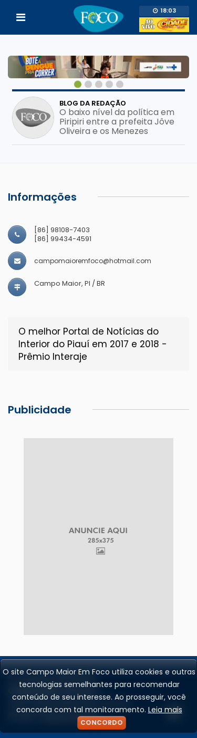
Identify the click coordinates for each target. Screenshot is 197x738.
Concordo (101, 722)
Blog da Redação (92, 103)
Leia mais (165, 709)
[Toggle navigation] (21, 17)
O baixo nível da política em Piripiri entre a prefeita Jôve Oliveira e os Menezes (116, 122)
